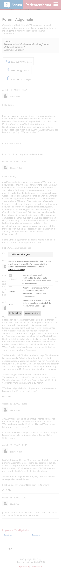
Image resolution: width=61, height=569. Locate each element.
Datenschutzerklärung (16, 269)
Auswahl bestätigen (32, 313)
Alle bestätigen (15, 313)
